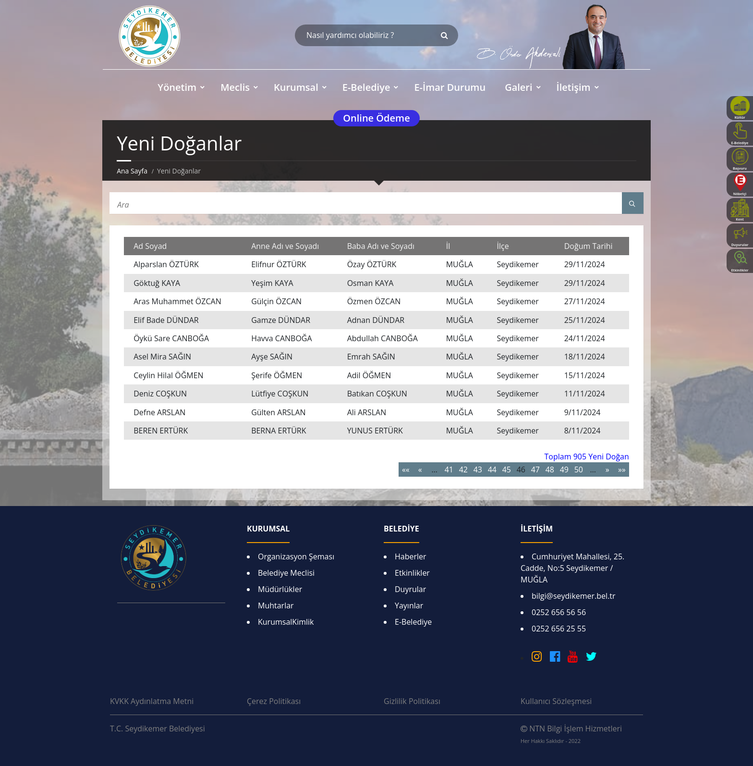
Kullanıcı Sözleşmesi (556, 701)
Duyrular (410, 589)
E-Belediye (413, 622)
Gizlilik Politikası (412, 701)
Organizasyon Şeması (296, 556)
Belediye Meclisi (286, 573)
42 (463, 469)
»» (622, 469)
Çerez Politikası (274, 701)
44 (492, 469)
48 (550, 469)
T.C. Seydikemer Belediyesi (157, 728)
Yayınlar (409, 605)
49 (564, 469)
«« (406, 469)
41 (449, 469)
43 (478, 469)
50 (578, 469)
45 (506, 469)
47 (535, 469)
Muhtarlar (276, 605)
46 (521, 469)
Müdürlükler (280, 589)
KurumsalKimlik (286, 622)
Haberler (410, 556)
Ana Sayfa (132, 170)
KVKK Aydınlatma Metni (152, 701)
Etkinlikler (412, 573)
